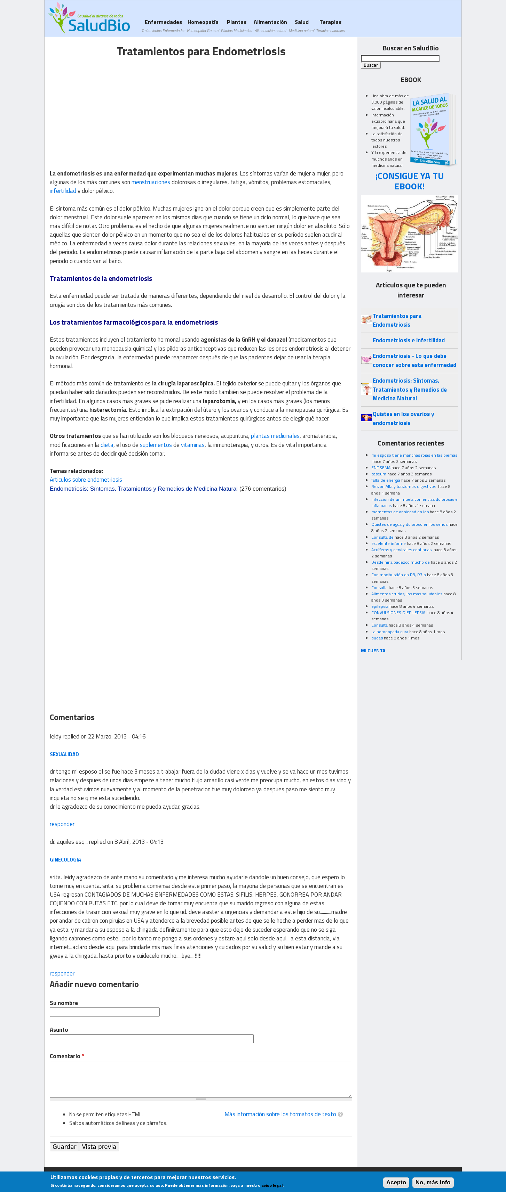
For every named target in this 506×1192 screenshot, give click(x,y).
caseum (378, 474)
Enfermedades (163, 25)
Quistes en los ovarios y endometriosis (403, 418)
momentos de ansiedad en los (400, 511)
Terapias (330, 25)
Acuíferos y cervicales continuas (402, 549)
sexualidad (64, 754)
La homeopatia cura (389, 631)
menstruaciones (151, 182)
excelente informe (388, 543)
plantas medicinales (275, 435)
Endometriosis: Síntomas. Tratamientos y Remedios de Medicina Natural (144, 488)
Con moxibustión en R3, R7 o (398, 574)
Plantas (236, 25)
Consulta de (382, 537)
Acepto (396, 1182)
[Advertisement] (108, 108)
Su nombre (64, 1003)
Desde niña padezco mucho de (400, 562)
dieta (107, 444)
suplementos (156, 444)
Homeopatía (203, 25)
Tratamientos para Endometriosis (397, 320)
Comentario (67, 1056)
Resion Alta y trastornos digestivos (404, 486)
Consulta (379, 587)
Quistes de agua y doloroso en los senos (409, 524)
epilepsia (379, 606)
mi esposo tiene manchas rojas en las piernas (414, 455)
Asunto (59, 1030)
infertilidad (63, 190)
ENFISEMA (380, 467)
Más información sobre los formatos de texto (280, 1114)
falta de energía (385, 480)
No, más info (433, 1182)
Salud (301, 25)
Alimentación (270, 25)
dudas (377, 638)
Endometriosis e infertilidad (409, 340)
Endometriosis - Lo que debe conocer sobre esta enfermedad (414, 360)
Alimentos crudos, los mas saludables (406, 593)
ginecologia (65, 860)
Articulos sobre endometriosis (86, 479)
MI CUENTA (373, 650)
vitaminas (193, 444)
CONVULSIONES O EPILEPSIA (398, 612)
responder (62, 823)
